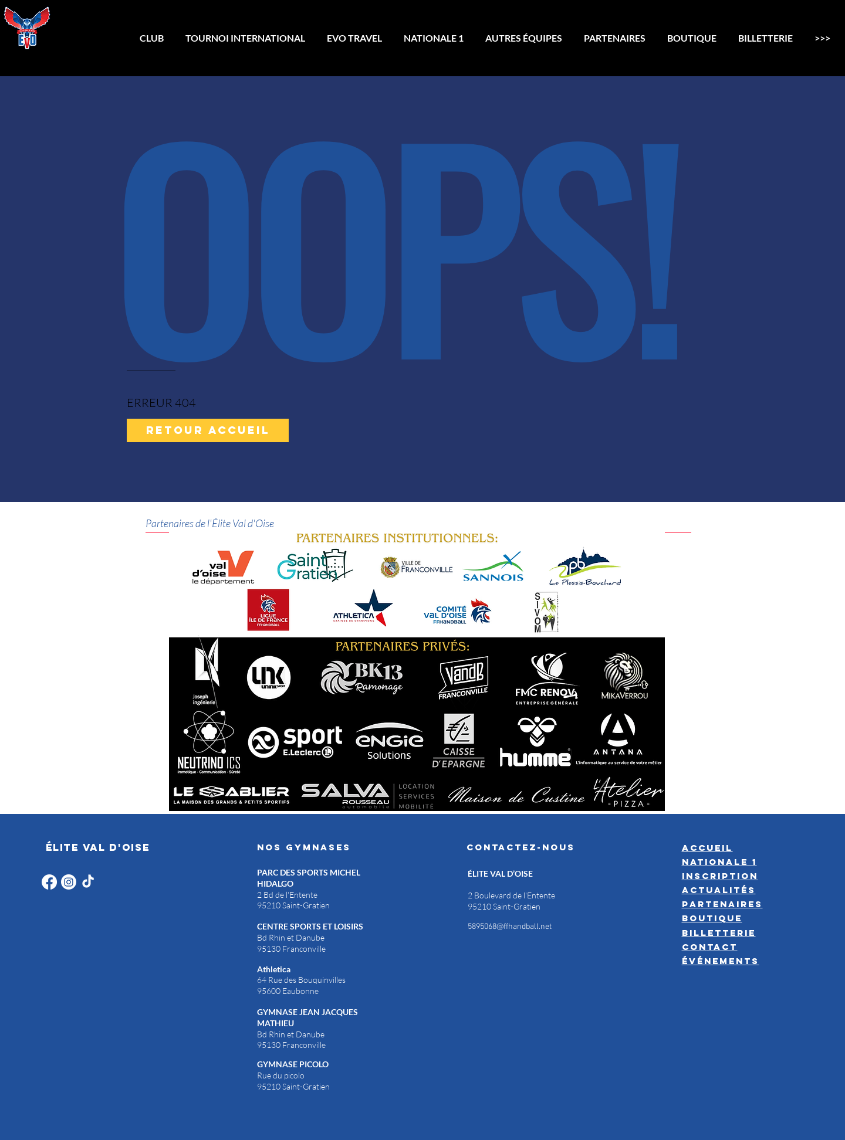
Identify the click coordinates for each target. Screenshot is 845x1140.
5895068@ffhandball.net (510, 927)
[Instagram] (68, 882)
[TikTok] (88, 882)
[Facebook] (49, 882)
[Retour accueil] (208, 430)
